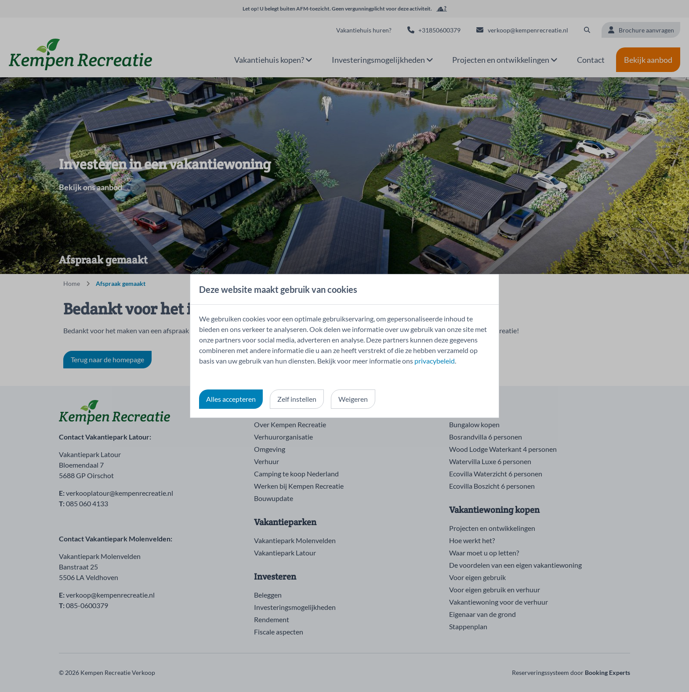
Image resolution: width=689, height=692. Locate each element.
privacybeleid (434, 361)
